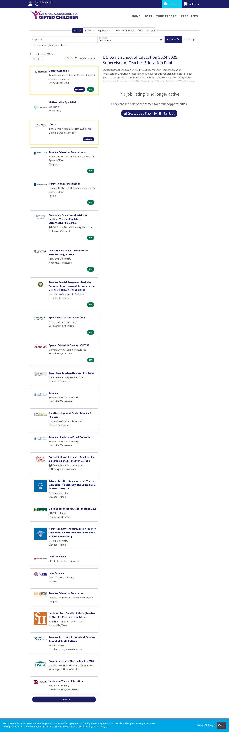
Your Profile (166, 16)
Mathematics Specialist (62, 102)
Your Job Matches (124, 30)
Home (136, 16)
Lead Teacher (56, 573)
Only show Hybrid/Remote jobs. (52, 45)
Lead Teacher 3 (57, 556)
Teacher (53, 393)
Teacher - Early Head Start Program (69, 436)
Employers (191, 4)
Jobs (148, 16)
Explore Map (104, 30)
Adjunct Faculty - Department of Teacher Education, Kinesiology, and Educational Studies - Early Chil (72, 484)
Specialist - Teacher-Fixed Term (67, 317)
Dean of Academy (59, 70)
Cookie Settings (205, 725)
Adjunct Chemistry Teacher (64, 183)
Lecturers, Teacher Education (66, 681)
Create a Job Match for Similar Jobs (149, 113)
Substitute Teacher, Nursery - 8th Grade (71, 372)
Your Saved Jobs (146, 30)
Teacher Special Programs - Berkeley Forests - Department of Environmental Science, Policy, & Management (72, 285)
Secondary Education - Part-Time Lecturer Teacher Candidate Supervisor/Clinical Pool (68, 219)
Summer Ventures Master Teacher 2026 (71, 661)
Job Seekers (172, 4)
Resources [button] (189, 16)
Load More (64, 699)
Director (53, 124)
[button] (190, 39)
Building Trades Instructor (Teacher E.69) (72, 508)
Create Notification (85, 58)
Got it (221, 725)
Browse (89, 30)
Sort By (35, 58)
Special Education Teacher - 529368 (69, 345)
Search (77, 30)
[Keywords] (64, 39)
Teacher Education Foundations (67, 152)
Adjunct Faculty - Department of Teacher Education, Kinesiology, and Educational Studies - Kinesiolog (72, 532)
